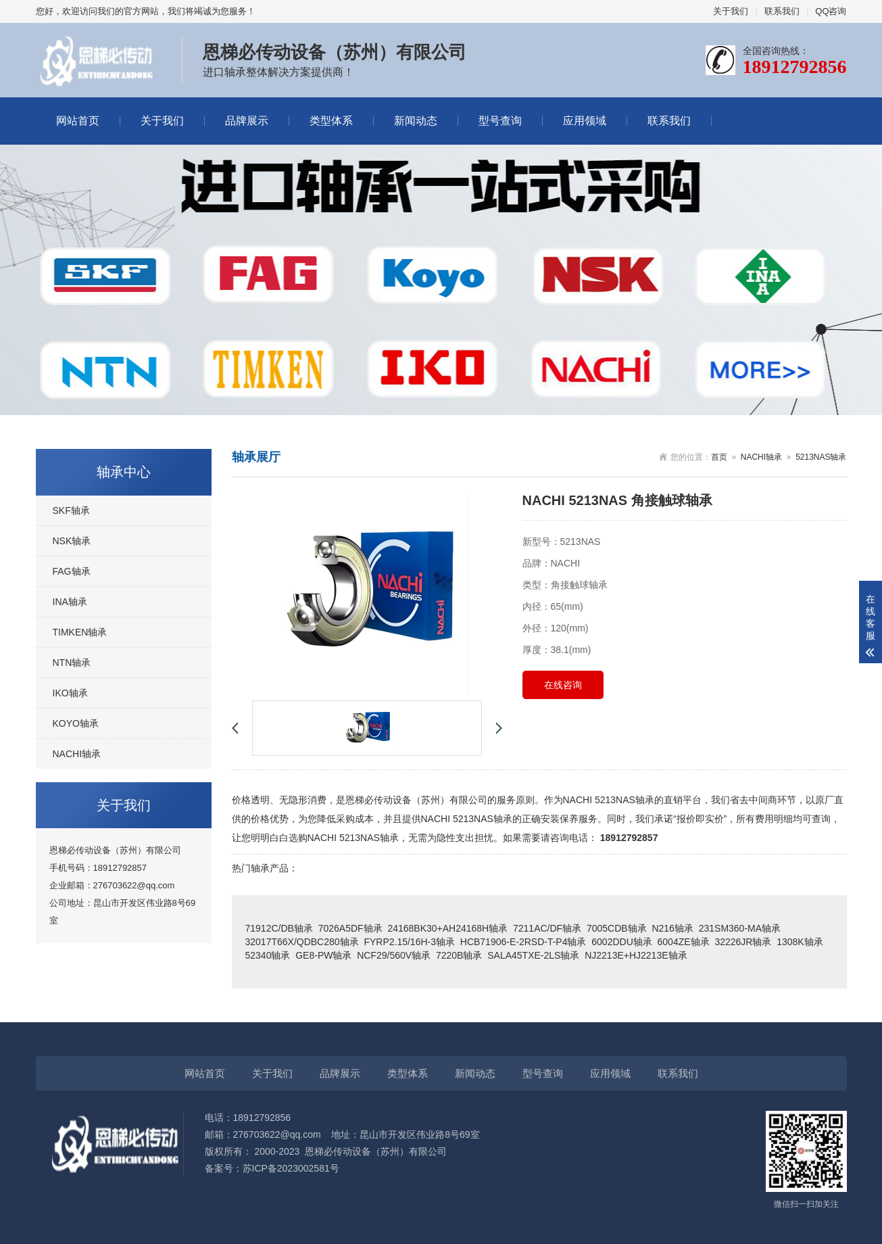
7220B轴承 (459, 955)
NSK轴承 (72, 540)
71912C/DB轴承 (279, 928)
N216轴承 (672, 928)
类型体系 (331, 120)
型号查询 (500, 120)
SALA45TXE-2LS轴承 (533, 955)
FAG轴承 (72, 571)
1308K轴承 (800, 941)
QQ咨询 (830, 11)
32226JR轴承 (742, 941)
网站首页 (77, 120)
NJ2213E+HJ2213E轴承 (636, 955)
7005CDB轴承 (617, 928)
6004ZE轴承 (684, 941)
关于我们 (730, 11)
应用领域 (584, 120)
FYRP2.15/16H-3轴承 (409, 941)
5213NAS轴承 (820, 457)
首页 (719, 457)
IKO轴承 (70, 693)
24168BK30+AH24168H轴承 (447, 928)
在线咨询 (563, 684)
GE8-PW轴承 (323, 955)
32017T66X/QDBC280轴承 (302, 941)
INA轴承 (70, 601)
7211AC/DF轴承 (547, 928)
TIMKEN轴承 (80, 632)
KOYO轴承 (76, 723)
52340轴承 (268, 955)
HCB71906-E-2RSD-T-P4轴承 (523, 941)
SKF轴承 (71, 510)
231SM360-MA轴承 (740, 928)
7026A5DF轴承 (350, 928)
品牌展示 (246, 120)
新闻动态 (415, 120)
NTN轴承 (72, 662)
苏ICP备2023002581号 (291, 1168)
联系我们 (782, 11)
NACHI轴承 (77, 753)
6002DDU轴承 (621, 941)
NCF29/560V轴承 (394, 955)
